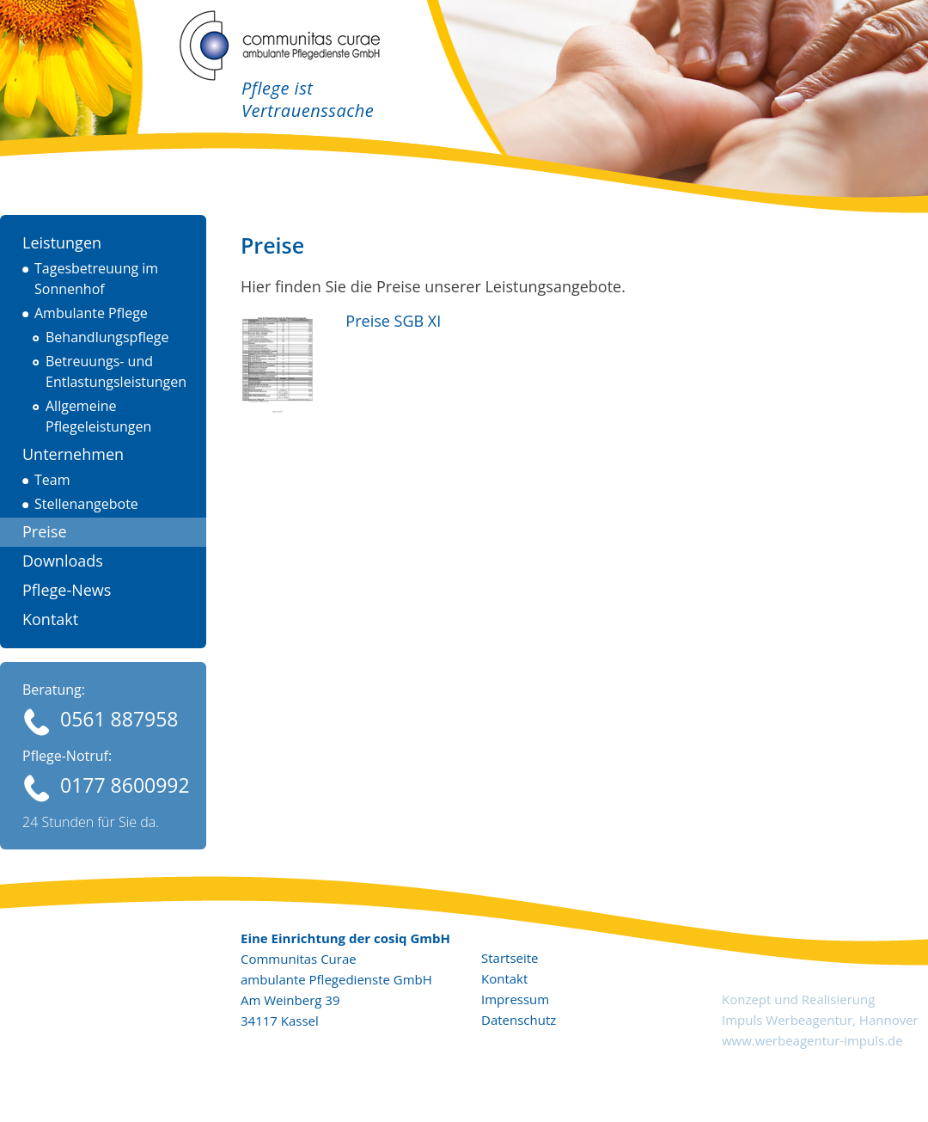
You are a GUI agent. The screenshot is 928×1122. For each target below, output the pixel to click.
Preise (44, 531)
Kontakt (50, 619)
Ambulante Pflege (91, 312)
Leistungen (61, 242)
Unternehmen (73, 454)
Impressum (515, 999)
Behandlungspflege (107, 337)
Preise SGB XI (389, 320)
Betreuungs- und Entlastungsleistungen (116, 371)
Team (52, 479)
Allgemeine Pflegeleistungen (98, 416)
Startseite (510, 957)
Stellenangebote (86, 503)
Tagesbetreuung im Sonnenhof (96, 278)
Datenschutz (518, 1019)
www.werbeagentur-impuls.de (812, 1040)
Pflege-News (66, 589)
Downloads (62, 560)
